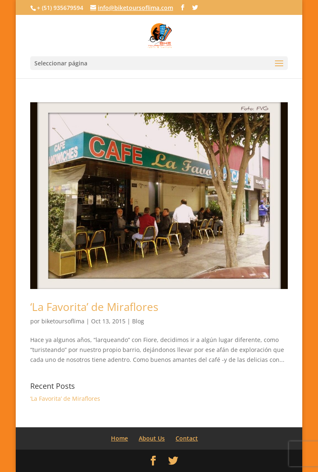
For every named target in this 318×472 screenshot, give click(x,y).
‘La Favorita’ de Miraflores (94, 306)
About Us (152, 438)
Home (119, 438)
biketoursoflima (62, 321)
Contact (187, 438)
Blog (138, 321)
